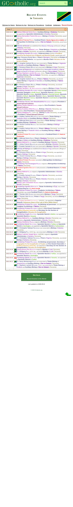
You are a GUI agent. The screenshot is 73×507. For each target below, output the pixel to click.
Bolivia (53, 214)
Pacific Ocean (36, 92)
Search (65, 3)
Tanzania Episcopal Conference (25, 103)
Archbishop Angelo (26, 214)
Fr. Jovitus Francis (26, 144)
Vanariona (54, 49)
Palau (32, 94)
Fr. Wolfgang (23, 232)
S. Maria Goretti (35, 188)
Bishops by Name (8, 25)
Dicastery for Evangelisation (37, 212)
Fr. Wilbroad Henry (25, 120)
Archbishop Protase (27, 190)
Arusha (25, 51)
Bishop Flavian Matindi (27, 105)
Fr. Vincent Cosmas (26, 124)
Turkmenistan (59, 226)
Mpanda (48, 109)
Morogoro (47, 57)
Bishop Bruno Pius (26, 249)
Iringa (55, 67)
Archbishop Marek (26, 224)
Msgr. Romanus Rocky (27, 57)
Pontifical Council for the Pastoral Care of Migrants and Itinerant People (39, 54)
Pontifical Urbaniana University (26, 210)
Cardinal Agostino (26, 167)
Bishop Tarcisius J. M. (29, 88)
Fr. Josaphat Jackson (27, 63)
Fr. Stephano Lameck (27, 265)
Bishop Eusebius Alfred (27, 109)
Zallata (59, 120)
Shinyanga (50, 46)
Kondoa (47, 34)
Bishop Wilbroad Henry (27, 32)
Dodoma (54, 32)
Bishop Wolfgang (24, 112)
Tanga (53, 194)
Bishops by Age (21, 25)
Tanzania (38, 18)
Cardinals (48, 25)
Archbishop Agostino (27, 186)
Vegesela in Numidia (35, 81)
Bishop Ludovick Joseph (27, 234)
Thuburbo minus (21, 118)
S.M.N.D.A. (42, 200)
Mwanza (20, 48)
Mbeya (46, 118)
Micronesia (26, 99)
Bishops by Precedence (36, 25)
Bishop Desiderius (25, 222)
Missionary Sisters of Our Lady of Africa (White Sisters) (41, 202)
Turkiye (53, 224)
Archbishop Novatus (27, 53)
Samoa (33, 98)
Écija (55, 186)
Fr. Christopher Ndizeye (28, 228)
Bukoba (54, 142)
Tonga (63, 96)
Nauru (45, 96)
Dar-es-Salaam (46, 42)
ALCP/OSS (41, 234)
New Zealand (62, 90)
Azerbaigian (27, 226)
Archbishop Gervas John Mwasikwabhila (34, 101)
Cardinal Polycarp (25, 40)
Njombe (56, 146)
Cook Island (53, 98)
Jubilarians (57, 25)
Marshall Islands (54, 94)
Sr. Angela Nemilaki (27, 200)
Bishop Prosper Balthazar (27, 49)
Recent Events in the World (36, 279)
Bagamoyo (28, 69)
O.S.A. (43, 73)
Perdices (60, 73)
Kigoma (49, 238)
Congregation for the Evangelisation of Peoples (30, 244)
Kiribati (25, 96)
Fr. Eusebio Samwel (26, 146)
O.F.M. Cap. (35, 112)
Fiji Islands (58, 92)
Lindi (47, 112)
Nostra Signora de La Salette (55, 40)
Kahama (60, 228)
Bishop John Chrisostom (27, 182)
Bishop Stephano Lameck (28, 73)
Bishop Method (24, 142)
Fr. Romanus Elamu (26, 67)
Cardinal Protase (26, 134)
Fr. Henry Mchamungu (26, 261)
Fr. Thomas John (25, 194)
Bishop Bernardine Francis (29, 36)
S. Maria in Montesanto (51, 192)
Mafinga (44, 84)
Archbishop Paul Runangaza (29, 164)
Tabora (42, 65)
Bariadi (27, 46)
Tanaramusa (20, 263)
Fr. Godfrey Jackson (27, 116)
